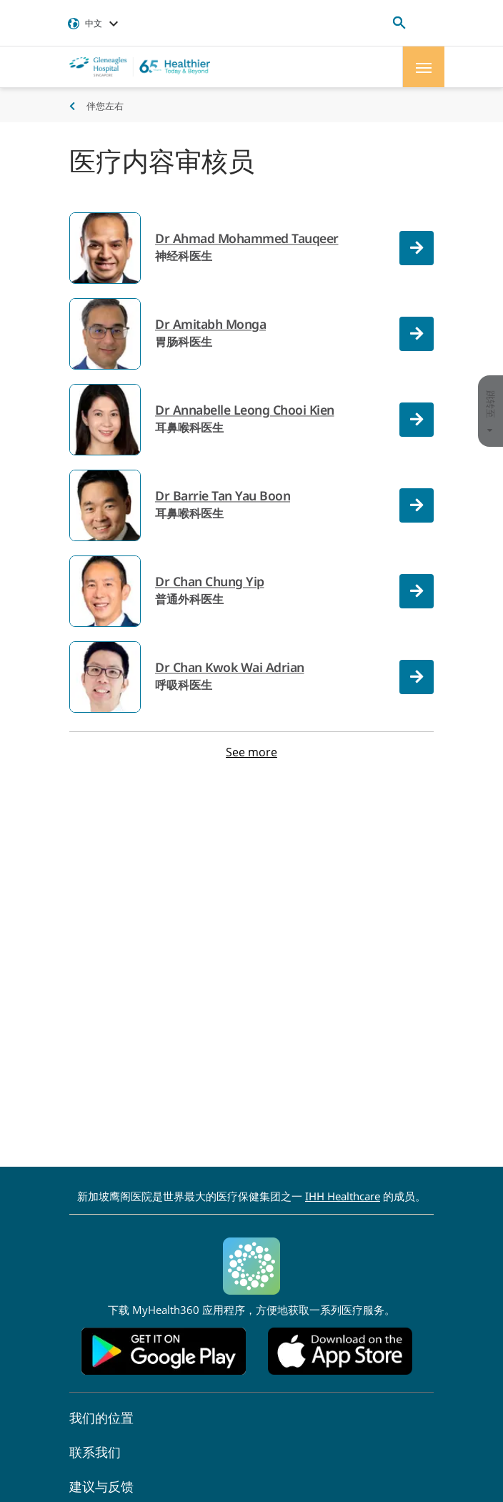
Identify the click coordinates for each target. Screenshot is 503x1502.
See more (251, 752)
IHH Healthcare (342, 1196)
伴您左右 (105, 105)
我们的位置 (101, 1417)
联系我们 (95, 1452)
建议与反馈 (101, 1486)
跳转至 (490, 411)
